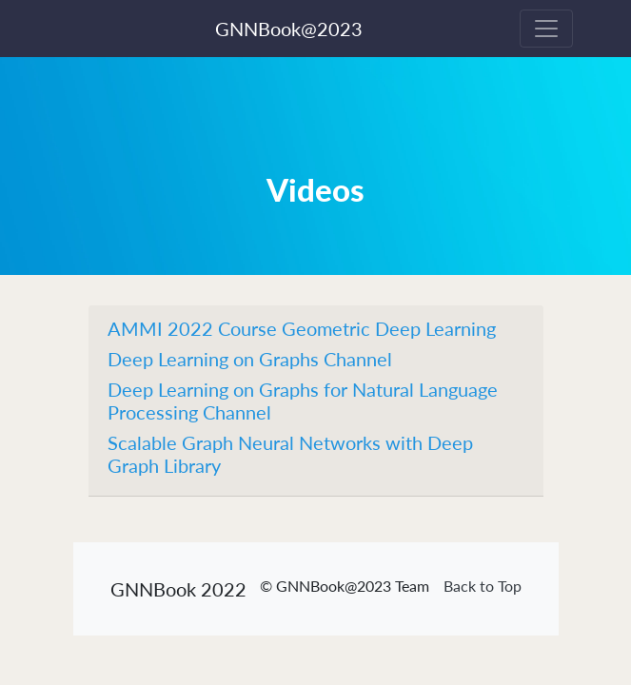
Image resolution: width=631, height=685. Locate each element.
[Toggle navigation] (546, 29)
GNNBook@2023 (289, 28)
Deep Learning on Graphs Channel (250, 358)
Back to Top (483, 586)
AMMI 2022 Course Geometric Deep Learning (302, 328)
